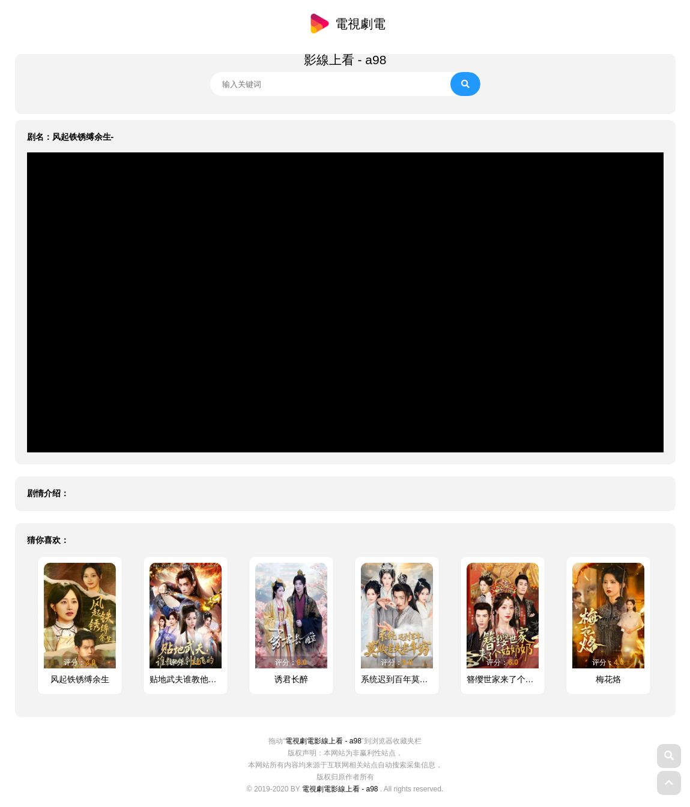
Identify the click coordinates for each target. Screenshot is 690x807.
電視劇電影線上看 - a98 (323, 741)
